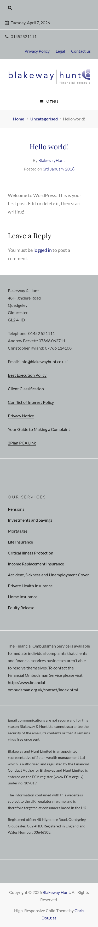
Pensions (16, 509)
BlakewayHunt (51, 160)
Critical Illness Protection (30, 552)
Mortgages (17, 530)
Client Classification (26, 388)
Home (19, 118)
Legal (60, 50)
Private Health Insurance (30, 585)
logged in (42, 250)
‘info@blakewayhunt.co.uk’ (43, 361)
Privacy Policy (37, 50)
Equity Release (21, 607)
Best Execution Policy (27, 375)
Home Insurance (22, 596)
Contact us (81, 50)
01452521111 (21, 36)
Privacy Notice (21, 415)
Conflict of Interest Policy (31, 402)
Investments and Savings (30, 519)
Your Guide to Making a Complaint (39, 429)
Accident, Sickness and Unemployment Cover (48, 574)
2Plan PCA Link (22, 442)
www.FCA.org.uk (68, 776)
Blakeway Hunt (56, 892)
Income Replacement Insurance (36, 563)
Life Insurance (20, 541)
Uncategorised (44, 118)
